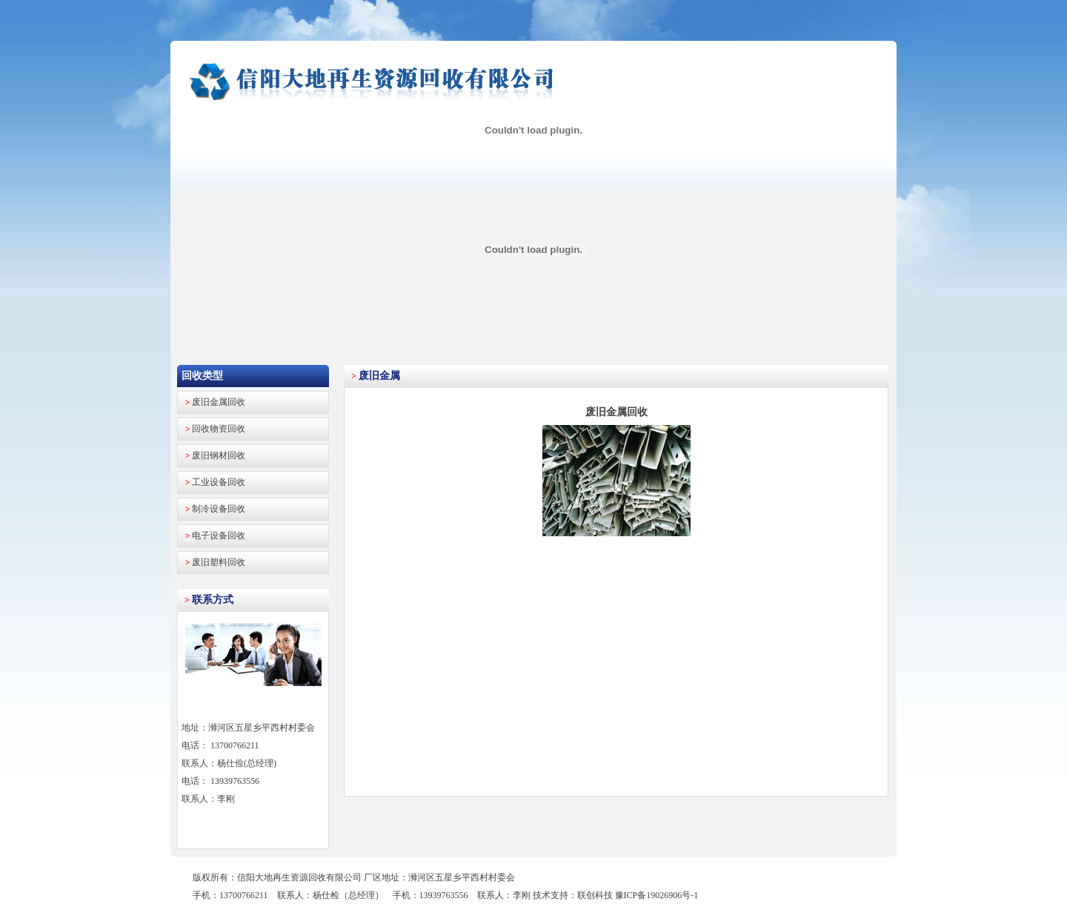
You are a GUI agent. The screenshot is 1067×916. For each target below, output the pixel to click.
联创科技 (595, 895)
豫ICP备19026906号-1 (657, 895)
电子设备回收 (218, 535)
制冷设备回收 (218, 509)
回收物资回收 (218, 429)
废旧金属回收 (218, 402)
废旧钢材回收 (218, 455)
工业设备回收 (218, 482)
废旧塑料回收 (218, 562)
